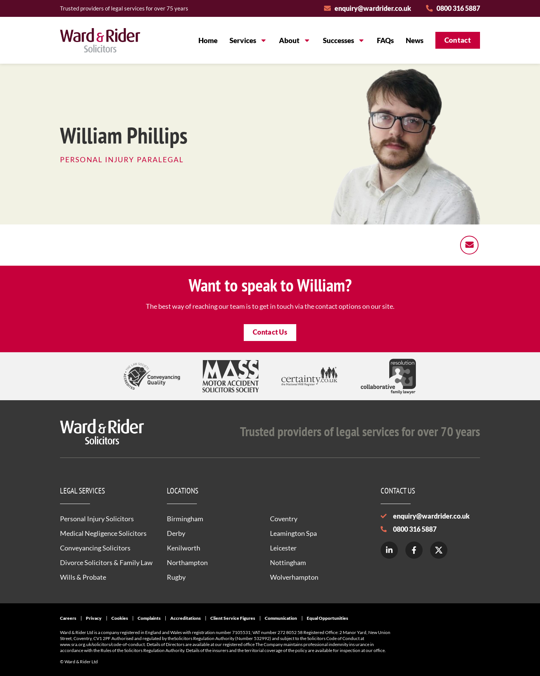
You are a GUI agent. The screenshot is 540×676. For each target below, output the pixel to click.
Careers (68, 618)
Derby (176, 533)
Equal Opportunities (327, 618)
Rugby (176, 577)
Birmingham (185, 518)
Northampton (187, 562)
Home (208, 40)
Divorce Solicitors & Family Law (106, 562)
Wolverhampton (294, 577)
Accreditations (185, 618)
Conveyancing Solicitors (95, 548)
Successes (344, 40)
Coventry (283, 518)
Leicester (283, 548)
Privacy (94, 618)
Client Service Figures (232, 618)
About (294, 40)
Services (248, 40)
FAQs (385, 40)
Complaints (149, 618)
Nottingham (288, 562)
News (414, 40)
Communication (281, 618)
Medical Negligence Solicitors (103, 533)
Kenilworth (183, 548)
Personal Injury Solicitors (97, 518)
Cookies (119, 618)
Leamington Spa (293, 533)
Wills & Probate (83, 577)
